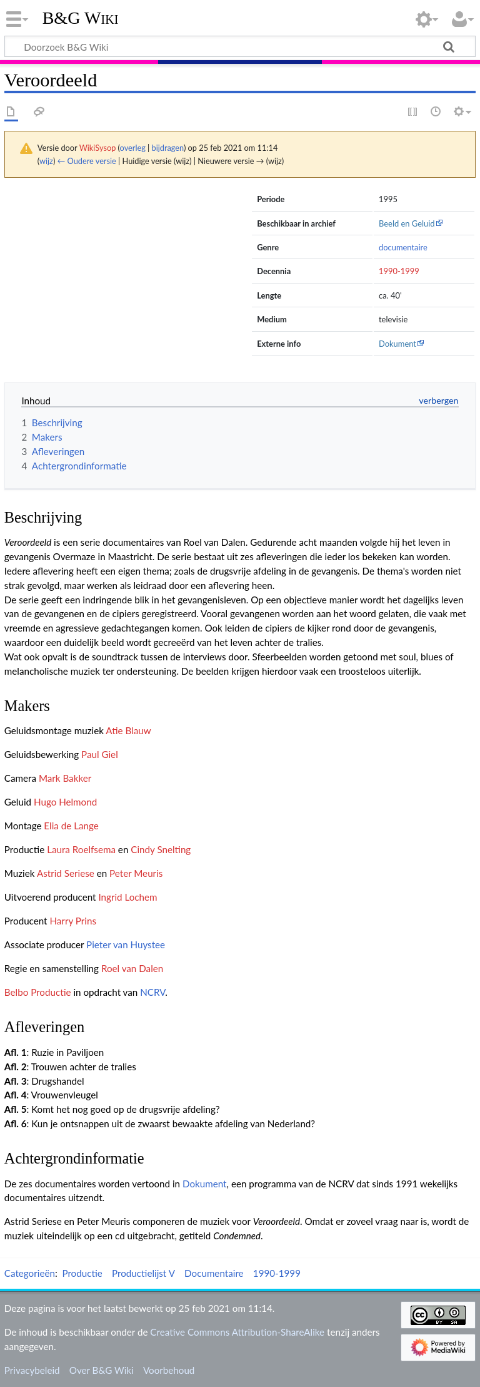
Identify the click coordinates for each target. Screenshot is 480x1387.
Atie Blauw (128, 730)
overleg (133, 148)
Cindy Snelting (161, 849)
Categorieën (29, 1273)
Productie (82, 1273)
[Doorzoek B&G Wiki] (240, 46)
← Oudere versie (87, 161)
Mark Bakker (65, 778)
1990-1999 (399, 271)
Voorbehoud (168, 1370)
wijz (46, 161)
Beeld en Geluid (407, 223)
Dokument (397, 344)
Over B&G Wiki (101, 1370)
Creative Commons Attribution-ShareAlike (237, 1332)
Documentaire (214, 1273)
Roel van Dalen (132, 968)
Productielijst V (143, 1273)
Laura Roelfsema (81, 849)
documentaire (403, 247)
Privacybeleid (32, 1370)
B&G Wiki (80, 18)
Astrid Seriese (65, 873)
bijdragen (168, 148)
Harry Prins (72, 920)
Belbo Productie (37, 992)
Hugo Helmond (65, 801)
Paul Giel (99, 754)
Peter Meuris (135, 873)
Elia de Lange (71, 825)
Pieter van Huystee (125, 944)
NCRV (152, 992)
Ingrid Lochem (127, 897)
